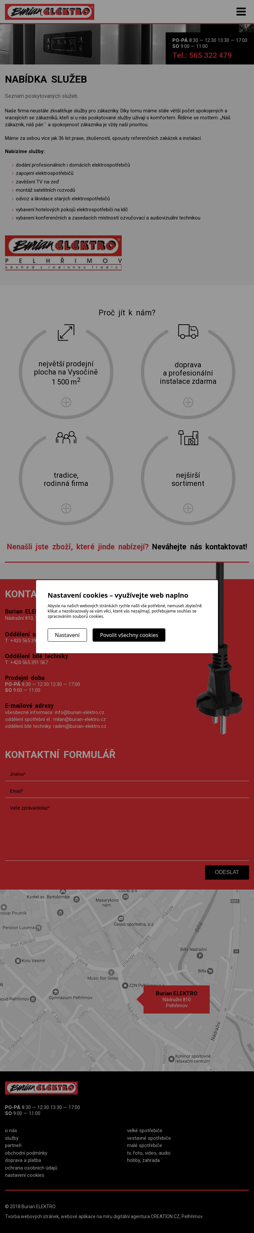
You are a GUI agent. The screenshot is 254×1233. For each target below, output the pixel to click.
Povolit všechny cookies (129, 635)
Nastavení (67, 635)
